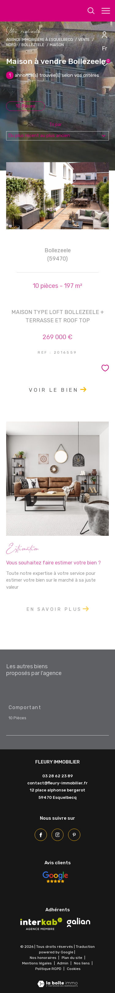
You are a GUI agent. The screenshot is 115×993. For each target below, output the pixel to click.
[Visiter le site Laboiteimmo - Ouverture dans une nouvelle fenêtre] (57, 979)
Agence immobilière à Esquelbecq (39, 39)
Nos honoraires (43, 958)
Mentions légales (37, 963)
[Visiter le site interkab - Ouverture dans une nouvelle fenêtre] (41, 924)
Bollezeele (32, 44)
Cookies (74, 969)
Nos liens (82, 963)
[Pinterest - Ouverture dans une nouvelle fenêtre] (74, 835)
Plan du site (72, 958)
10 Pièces (25, 106)
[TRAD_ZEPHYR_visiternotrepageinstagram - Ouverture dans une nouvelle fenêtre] (58, 835)
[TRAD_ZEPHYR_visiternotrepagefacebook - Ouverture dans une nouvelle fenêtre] (41, 835)
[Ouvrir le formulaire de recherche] (91, 10)
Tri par (55, 125)
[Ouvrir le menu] (106, 11)
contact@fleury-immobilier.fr (57, 783)
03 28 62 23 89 (57, 776)
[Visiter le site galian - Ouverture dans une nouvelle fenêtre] (78, 922)
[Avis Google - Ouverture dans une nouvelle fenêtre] (55, 877)
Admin (63, 963)
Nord (11, 44)
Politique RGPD (48, 969)
